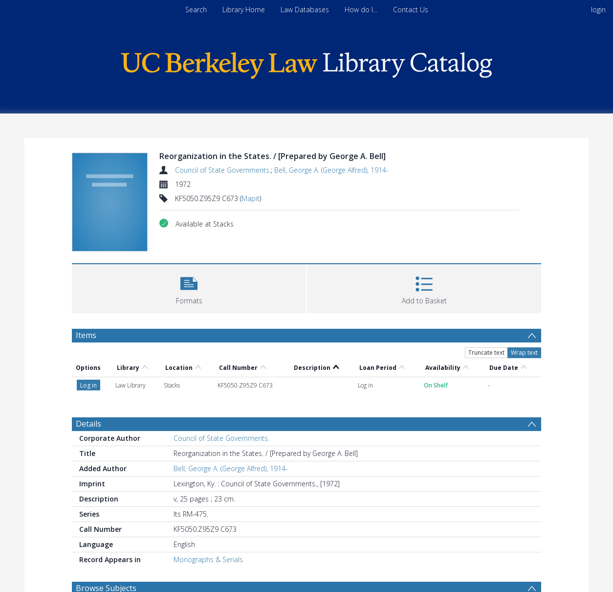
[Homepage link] (306, 62)
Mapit (250, 198)
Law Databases (305, 9)
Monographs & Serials (208, 559)
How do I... (361, 9)
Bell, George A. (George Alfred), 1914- (331, 170)
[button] (189, 287)
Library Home (243, 9)
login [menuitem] (598, 9)
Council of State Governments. (223, 170)
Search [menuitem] (196, 9)
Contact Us (410, 9)
